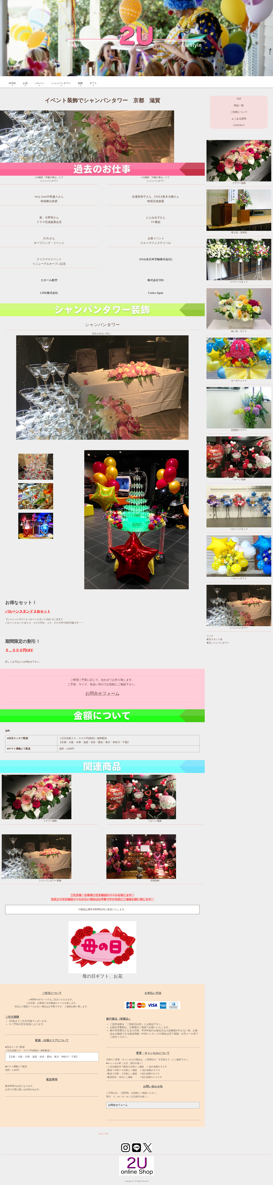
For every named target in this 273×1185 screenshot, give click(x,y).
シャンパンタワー (61, 83)
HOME (12, 83)
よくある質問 (239, 118)
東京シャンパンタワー (217, 643)
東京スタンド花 (214, 639)
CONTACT (239, 125)
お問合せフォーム (102, 693)
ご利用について (238, 112)
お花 (25, 83)
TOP (239, 99)
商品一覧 (239, 105)
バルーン (39, 83)
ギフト (93, 83)
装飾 (80, 83)
